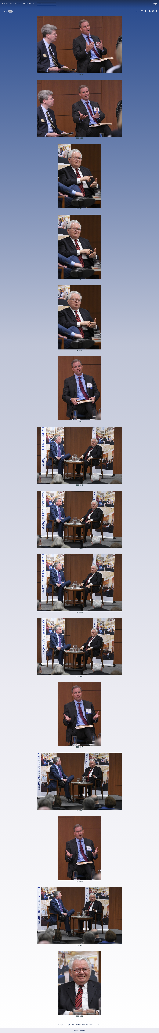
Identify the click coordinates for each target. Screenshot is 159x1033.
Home (4, 11)
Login (155, 4)
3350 (90, 1025)
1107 (83, 1025)
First (59, 1025)
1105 (76, 1025)
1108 (86, 1025)
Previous (65, 1025)
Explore (5, 3)
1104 (72, 1025)
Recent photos (28, 3)
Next (95, 1025)
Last (99, 1025)
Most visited (15, 3)
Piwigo (83, 1030)
